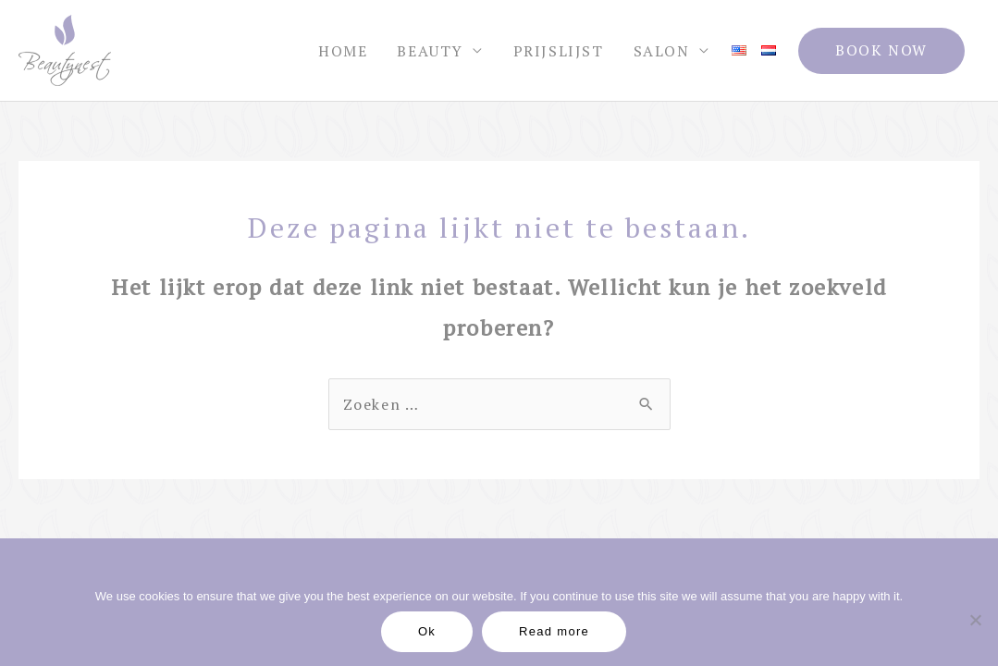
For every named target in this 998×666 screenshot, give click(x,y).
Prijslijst (558, 51)
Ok (427, 631)
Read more (554, 631)
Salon (662, 51)
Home (342, 51)
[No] (975, 619)
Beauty (430, 51)
